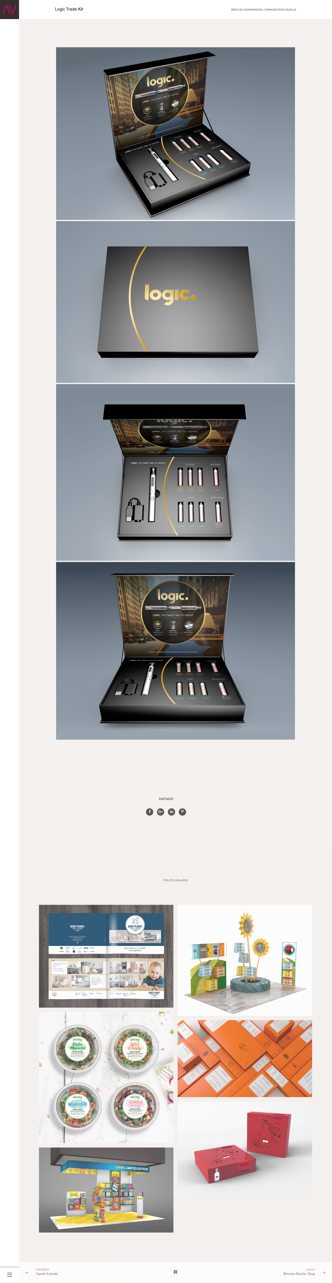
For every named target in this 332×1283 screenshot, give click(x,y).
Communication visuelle (280, 10)
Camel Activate (47, 1274)
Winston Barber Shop (299, 1274)
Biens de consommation (247, 10)
